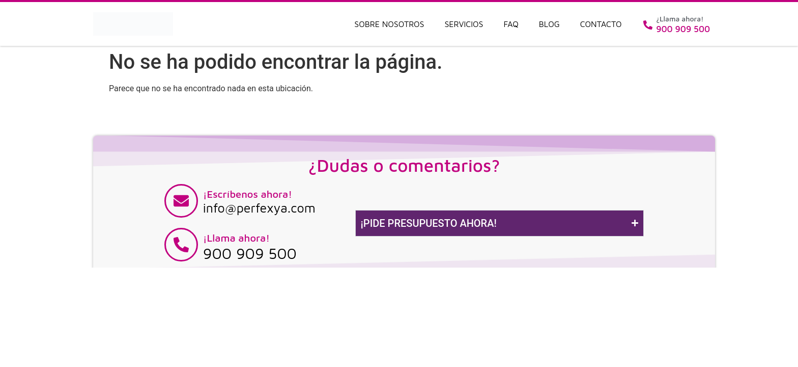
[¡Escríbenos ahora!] (181, 201)
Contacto (601, 24)
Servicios (463, 24)
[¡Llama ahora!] (181, 244)
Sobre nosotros (389, 24)
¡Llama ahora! (236, 238)
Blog (549, 24)
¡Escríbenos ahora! (247, 194)
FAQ (511, 24)
